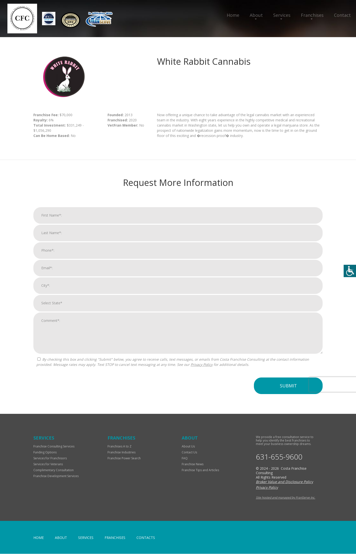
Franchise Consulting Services (53, 446)
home (38, 537)
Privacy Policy (202, 372)
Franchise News (192, 464)
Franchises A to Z (120, 446)
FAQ (185, 458)
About (256, 15)
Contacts (145, 537)
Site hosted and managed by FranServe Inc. (285, 498)
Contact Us (189, 452)
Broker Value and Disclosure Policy (284, 482)
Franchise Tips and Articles (200, 470)
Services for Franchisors (50, 458)
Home (233, 15)
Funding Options (45, 452)
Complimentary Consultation (53, 470)
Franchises (312, 15)
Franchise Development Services (56, 476)
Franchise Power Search (124, 458)
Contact (342, 15)
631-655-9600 (279, 457)
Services (281, 15)
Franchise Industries (121, 452)
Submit (288, 393)
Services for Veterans (48, 464)
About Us (188, 446)
